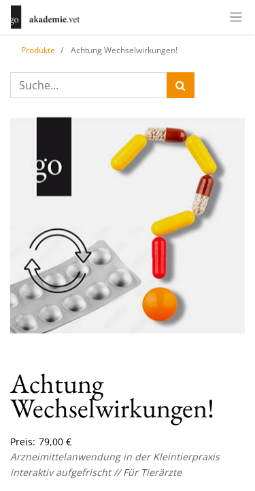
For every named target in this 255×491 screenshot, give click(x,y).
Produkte (38, 50)
